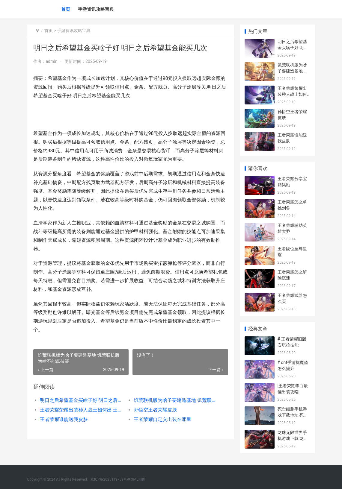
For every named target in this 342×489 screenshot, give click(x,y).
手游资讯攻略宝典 (96, 9)
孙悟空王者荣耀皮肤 (155, 410)
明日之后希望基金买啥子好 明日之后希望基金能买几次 (82, 400)
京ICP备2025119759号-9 (110, 479)
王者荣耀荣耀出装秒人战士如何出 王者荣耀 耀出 (82, 410)
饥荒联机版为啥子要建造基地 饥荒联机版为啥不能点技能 (176, 400)
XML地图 (138, 479)
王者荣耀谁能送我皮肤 (64, 419)
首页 (65, 9)
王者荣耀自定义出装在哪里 (162, 419)
